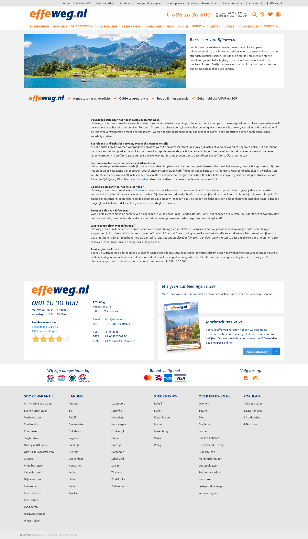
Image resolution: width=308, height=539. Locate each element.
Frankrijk (74, 445)
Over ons (204, 403)
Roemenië (117, 451)
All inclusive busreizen (38, 403)
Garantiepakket (105, 3)
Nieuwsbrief (83, 3)
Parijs (157, 438)
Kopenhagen (162, 417)
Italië (72, 486)
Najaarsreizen (32, 479)
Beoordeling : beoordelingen (45, 329)
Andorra (73, 403)
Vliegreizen (82, 26)
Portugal (116, 445)
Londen (158, 424)
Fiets (170, 26)
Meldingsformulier (210, 458)
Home (66, 3)
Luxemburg (161, 431)
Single (183, 26)
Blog (201, 417)
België (73, 417)
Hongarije (75, 465)
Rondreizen (31, 431)
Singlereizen (31, 438)
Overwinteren (32, 472)
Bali (71, 410)
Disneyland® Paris (35, 445)
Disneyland (153, 26)
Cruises (28, 458)
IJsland (73, 479)
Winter (215, 26)
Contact (253, 3)
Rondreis (60, 26)
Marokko (116, 410)
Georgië (73, 451)
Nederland (117, 417)
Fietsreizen (31, 486)
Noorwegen (118, 424)
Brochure (125, 3)
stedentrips (142, 190)
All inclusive (107, 26)
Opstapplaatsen (176, 3)
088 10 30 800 (188, 14)
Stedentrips (131, 26)
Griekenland (76, 458)
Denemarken (76, 424)
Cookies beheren (209, 437)
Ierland (73, 472)
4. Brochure (250, 424)
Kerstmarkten (32, 493)
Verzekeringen (208, 493)
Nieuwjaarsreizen (35, 513)
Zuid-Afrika (118, 479)
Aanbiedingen (248, 26)
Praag (157, 445)
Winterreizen (32, 520)
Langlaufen (31, 506)
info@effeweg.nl (115, 319)
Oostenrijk (118, 431)
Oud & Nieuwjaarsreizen (39, 451)
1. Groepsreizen (253, 403)
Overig (271, 26)
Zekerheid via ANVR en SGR (214, 98)
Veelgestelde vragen (148, 3)
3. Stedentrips (252, 417)
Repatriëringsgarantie (169, 98)
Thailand (116, 472)
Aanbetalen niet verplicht (88, 98)
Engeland (74, 438)
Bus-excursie (39, 26)
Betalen (203, 410)
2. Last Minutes (252, 410)
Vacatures (205, 479)
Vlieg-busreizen (33, 465)
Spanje (115, 465)
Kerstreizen (31, 499)
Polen (115, 438)
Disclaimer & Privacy (211, 445)
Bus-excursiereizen (36, 410)
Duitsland (75, 431)
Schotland (117, 458)
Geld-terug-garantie (130, 98)
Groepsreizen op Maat (204, 3)
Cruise (229, 26)
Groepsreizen (207, 451)
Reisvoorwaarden (233, 3)
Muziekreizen (32, 417)
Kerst (198, 26)
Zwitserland (118, 486)
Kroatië (73, 493)
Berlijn (158, 410)
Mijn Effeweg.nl (273, 3)
